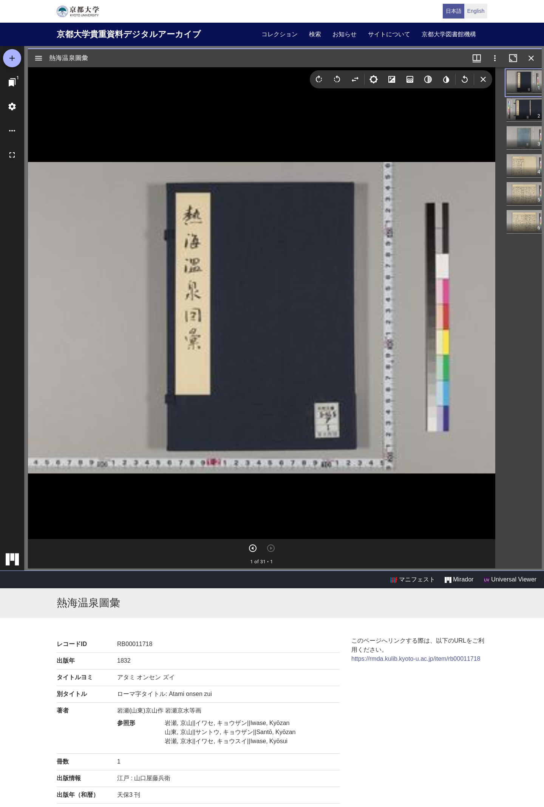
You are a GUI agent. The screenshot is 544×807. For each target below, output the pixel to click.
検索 (315, 34)
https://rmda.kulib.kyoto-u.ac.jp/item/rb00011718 (416, 658)
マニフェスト (412, 579)
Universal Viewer (510, 579)
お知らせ (344, 34)
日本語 (454, 11)
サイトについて (389, 34)
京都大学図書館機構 (449, 34)
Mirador (459, 579)
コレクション (279, 34)
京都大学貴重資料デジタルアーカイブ (129, 34)
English (476, 11)
